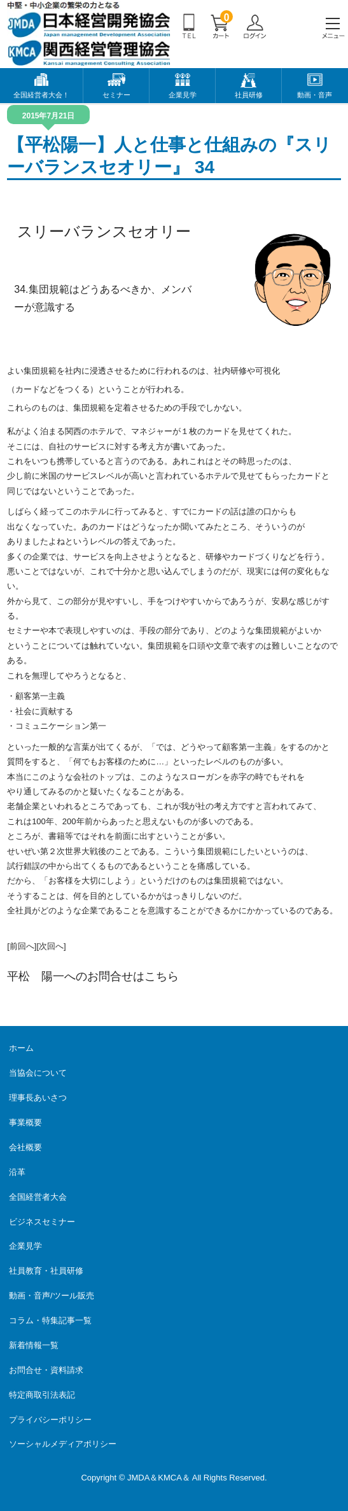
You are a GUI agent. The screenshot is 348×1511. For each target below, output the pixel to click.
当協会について (38, 1073)
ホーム (21, 1048)
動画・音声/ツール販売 (51, 1295)
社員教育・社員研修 (46, 1271)
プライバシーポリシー (50, 1419)
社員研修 (249, 95)
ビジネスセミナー (42, 1221)
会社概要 (25, 1147)
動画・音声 (314, 95)
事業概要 (25, 1122)
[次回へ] (51, 946)
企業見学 (183, 95)
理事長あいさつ (38, 1097)
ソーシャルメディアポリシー (62, 1444)
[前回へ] (21, 946)
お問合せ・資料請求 (46, 1370)
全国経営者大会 (38, 1197)
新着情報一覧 (34, 1345)
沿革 (17, 1172)
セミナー (116, 95)
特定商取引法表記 (42, 1395)
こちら (161, 976)
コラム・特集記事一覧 (50, 1320)
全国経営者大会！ (41, 95)
